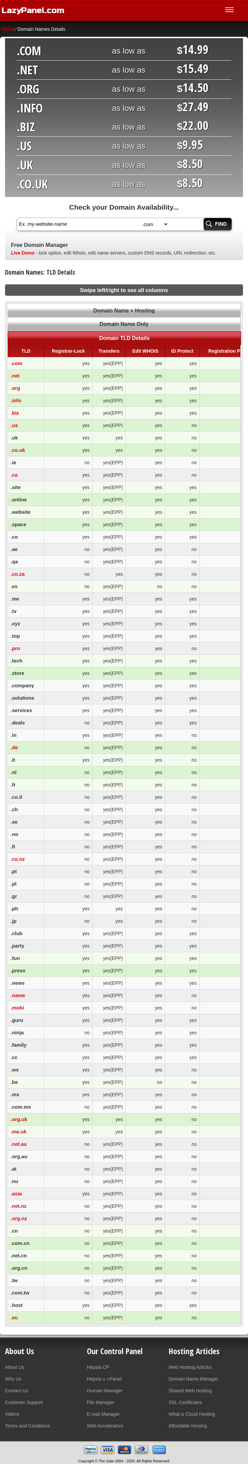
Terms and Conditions (27, 1425)
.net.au (19, 1144)
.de (14, 747)
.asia (16, 1193)
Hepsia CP (98, 1367)
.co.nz (18, 859)
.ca (14, 475)
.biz (15, 413)
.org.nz (19, 1218)
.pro (15, 648)
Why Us (13, 1379)
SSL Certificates (185, 1402)
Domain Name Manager (193, 1379)
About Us (14, 1367)
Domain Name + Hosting (124, 310)
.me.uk (19, 1131)
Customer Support (24, 1402)
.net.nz (19, 1206)
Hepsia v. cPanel (104, 1379)
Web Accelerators (105, 1425)
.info (16, 400)
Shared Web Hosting (190, 1390)
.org (15, 388)
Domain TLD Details (124, 338)
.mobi (17, 1007)
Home (8, 29)
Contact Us (16, 1390)
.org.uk (19, 1119)
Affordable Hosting (187, 1425)
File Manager (100, 1402)
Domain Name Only (124, 324)
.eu (14, 1317)
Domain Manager (105, 1390)
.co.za (18, 574)
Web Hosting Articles (190, 1367)
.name (18, 995)
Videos (12, 1414)
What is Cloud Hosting (191, 1414)
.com (16, 363)
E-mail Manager (103, 1414)
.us (14, 425)
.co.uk (18, 450)
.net (15, 375)
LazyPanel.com (33, 10)
